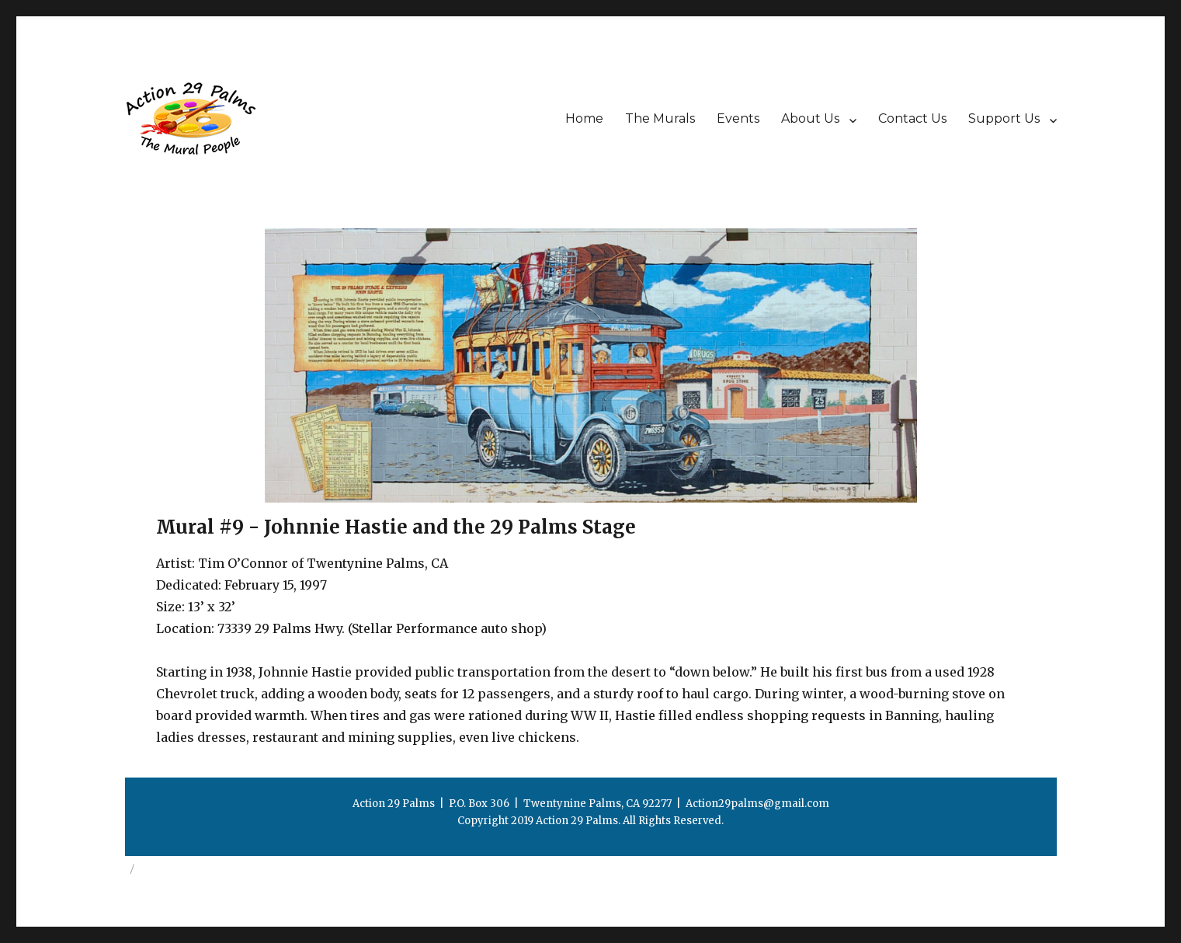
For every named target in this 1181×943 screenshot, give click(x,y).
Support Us (1004, 118)
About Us (810, 118)
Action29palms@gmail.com (757, 803)
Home (584, 118)
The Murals (660, 118)
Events (738, 118)
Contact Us (912, 118)
